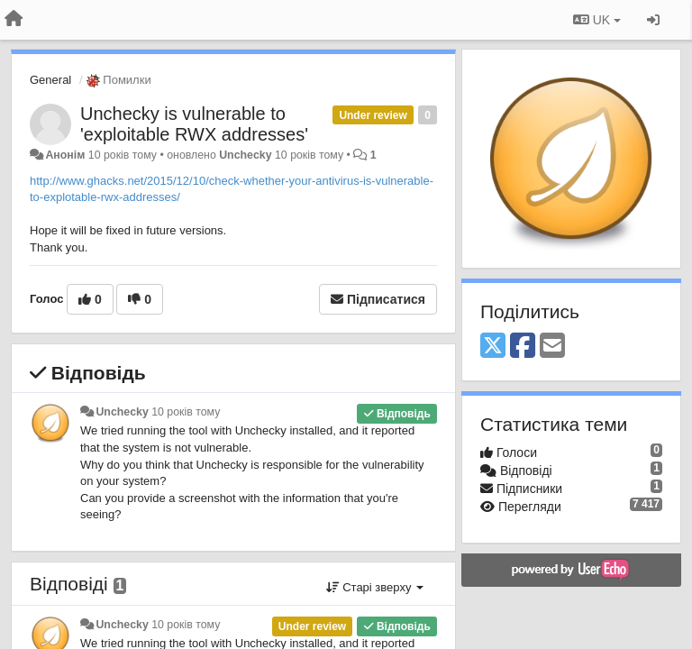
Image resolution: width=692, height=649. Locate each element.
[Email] (552, 346)
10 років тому (185, 412)
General (50, 80)
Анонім (65, 155)
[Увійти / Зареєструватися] (653, 20)
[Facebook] (522, 346)
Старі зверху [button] (374, 587)
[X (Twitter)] (492, 346)
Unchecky (245, 155)
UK (597, 20)
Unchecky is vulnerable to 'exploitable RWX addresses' (194, 124)
